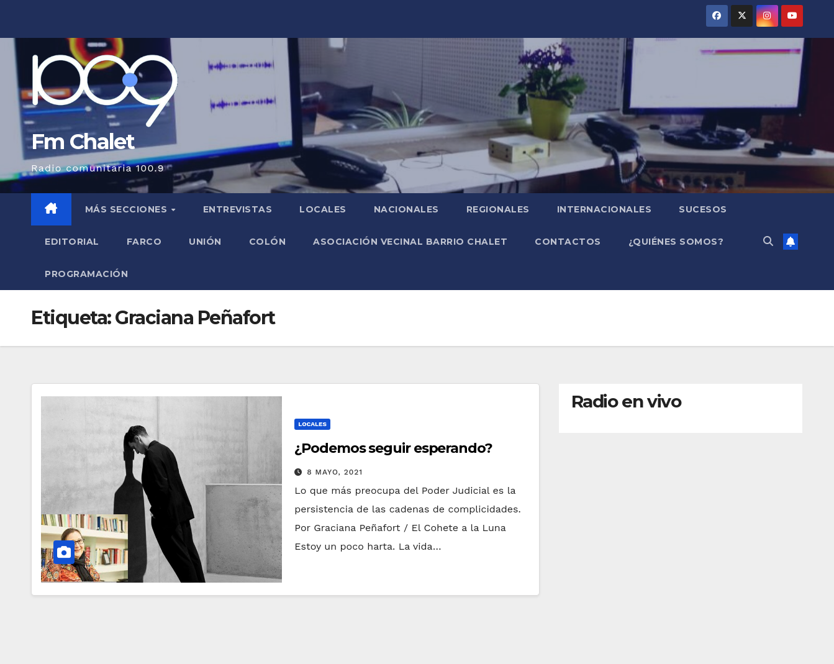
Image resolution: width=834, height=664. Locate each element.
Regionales (498, 209)
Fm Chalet (83, 142)
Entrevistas (238, 209)
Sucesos (703, 209)
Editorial (72, 241)
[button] (768, 241)
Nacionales (406, 209)
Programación (86, 274)
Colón (267, 241)
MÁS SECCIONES (127, 209)
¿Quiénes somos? (676, 241)
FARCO (144, 241)
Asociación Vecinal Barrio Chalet (410, 241)
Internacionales (604, 209)
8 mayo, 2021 (335, 472)
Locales (323, 209)
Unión (205, 241)
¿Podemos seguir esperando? (393, 448)
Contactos (568, 241)
